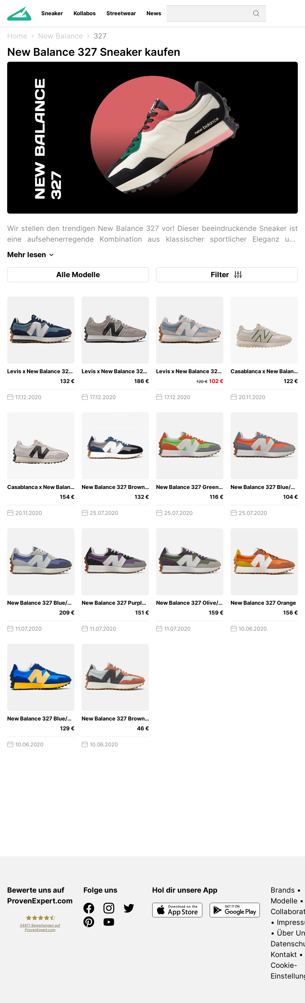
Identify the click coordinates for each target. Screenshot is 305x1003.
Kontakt (284, 954)
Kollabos (85, 13)
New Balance (60, 36)
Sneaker (52, 13)
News (154, 13)
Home (17, 36)
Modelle (284, 900)
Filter (227, 274)
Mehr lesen (32, 254)
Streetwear (121, 13)
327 (100, 36)
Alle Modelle (78, 274)
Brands (283, 890)
